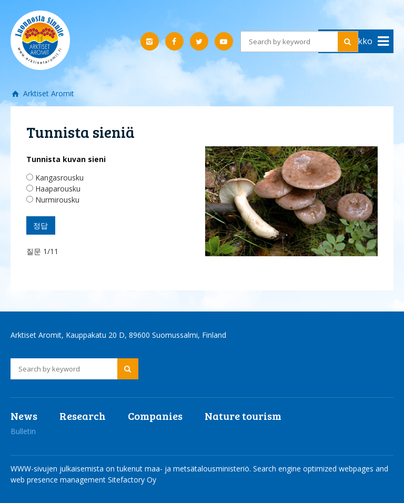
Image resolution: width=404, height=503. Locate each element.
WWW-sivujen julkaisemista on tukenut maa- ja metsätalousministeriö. (132, 469)
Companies (155, 415)
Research (82, 415)
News (24, 415)
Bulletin (23, 431)
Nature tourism (243, 415)
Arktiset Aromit (47, 93)
